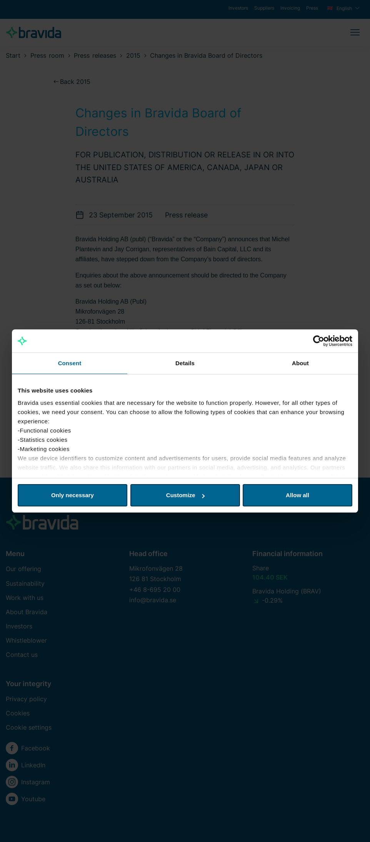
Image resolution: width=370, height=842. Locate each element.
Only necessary (72, 495)
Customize (185, 495)
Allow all (297, 495)
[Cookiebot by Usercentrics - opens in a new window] (318, 341)
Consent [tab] (70, 363)
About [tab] (300, 363)
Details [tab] (185, 363)
